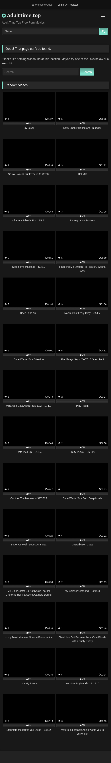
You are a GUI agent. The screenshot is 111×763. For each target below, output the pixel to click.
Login (61, 4)
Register (73, 4)
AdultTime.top (21, 15)
